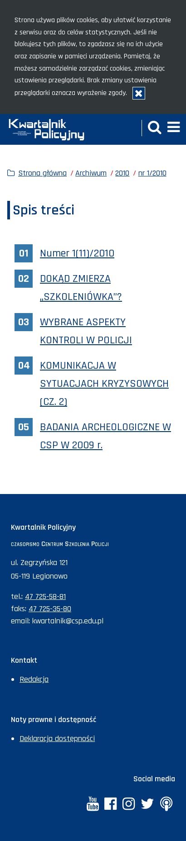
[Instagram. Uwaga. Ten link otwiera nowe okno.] (128, 805)
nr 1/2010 (152, 173)
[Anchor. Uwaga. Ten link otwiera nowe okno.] (165, 805)
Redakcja (34, 679)
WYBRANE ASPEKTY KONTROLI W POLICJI (86, 331)
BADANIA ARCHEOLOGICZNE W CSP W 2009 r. (105, 436)
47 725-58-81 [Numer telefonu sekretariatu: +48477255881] (45, 596)
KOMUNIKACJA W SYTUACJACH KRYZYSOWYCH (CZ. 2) (104, 384)
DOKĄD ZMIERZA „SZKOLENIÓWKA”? (81, 288)
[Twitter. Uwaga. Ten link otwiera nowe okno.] (147, 805)
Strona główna (42, 173)
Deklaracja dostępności (57, 738)
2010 (122, 173)
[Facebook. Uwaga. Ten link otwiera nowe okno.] (110, 805)
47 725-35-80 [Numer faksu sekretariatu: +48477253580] (50, 608)
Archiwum (91, 173)
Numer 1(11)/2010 (77, 253)
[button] (155, 128)
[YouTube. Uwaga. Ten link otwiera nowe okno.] (92, 805)
